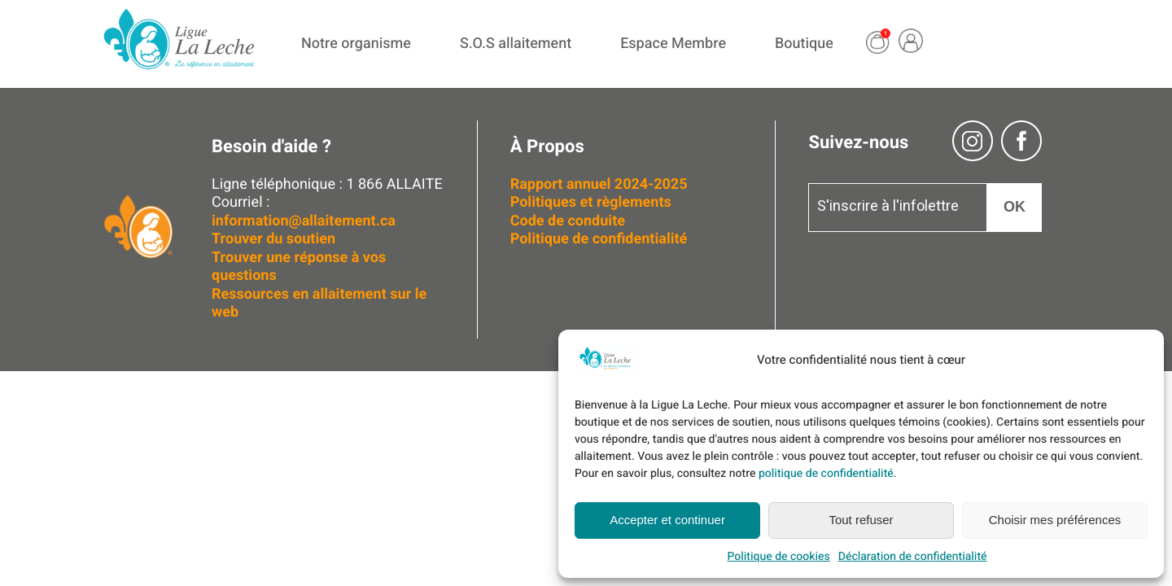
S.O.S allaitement (515, 44)
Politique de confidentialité (599, 239)
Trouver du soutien (275, 239)
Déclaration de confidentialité (912, 556)
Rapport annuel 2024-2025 (599, 184)
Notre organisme (356, 44)
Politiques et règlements (593, 202)
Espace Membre (673, 44)
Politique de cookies (778, 556)
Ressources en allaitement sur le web (319, 303)
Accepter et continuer (667, 520)
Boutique (804, 44)
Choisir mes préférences (1055, 520)
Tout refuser (861, 520)
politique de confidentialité (826, 473)
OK (1015, 207)
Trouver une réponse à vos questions (299, 267)
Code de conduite (567, 221)
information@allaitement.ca (304, 221)
